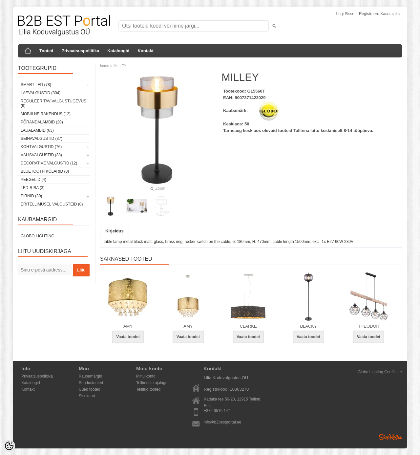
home (104, 66)
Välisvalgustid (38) (41, 155)
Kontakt (145, 50)
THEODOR (368, 326)
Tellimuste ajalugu (151, 382)
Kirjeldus (114, 230)
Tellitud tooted (148, 389)
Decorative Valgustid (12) (49, 163)
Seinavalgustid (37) (41, 138)
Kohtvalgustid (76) (41, 146)
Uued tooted (89, 389)
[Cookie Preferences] (9, 446)
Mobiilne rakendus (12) (46, 114)
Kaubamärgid (90, 376)
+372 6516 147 (217, 410)
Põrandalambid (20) (42, 122)
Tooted (46, 50)
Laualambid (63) (37, 130)
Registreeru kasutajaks (379, 13)
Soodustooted (91, 382)
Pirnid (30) (31, 196)
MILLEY (120, 66)
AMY (128, 326)
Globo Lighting (37, 236)
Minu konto (146, 376)
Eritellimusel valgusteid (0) (52, 204)
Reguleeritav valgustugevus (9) (53, 103)
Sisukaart (87, 396)
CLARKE (248, 326)
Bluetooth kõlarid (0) (45, 171)
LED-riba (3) (33, 187)
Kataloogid (118, 50)
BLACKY (308, 326)
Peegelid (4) (33, 179)
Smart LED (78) (36, 84)
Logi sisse (345, 13)
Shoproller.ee (390, 437)
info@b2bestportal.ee (222, 422)
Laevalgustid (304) (40, 93)
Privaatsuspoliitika (80, 50)
